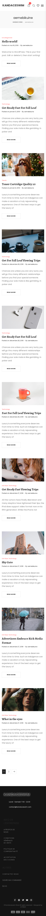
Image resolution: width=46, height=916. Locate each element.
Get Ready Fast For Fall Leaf (19, 108)
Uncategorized (7, 38)
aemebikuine (27, 45)
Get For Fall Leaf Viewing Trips (21, 260)
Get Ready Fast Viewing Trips (20, 489)
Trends (4, 180)
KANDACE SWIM (17, 22)
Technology (6, 104)
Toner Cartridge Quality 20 (19, 184)
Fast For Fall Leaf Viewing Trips (21, 413)
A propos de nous (9, 830)
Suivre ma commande (11, 880)
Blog (4, 886)
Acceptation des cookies (10, 858)
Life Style (5, 486)
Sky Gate (7, 562)
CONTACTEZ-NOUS (10, 874)
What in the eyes (12, 719)
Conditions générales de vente (9, 840)
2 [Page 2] (8, 771)
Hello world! (10, 41)
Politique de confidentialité (11, 850)
